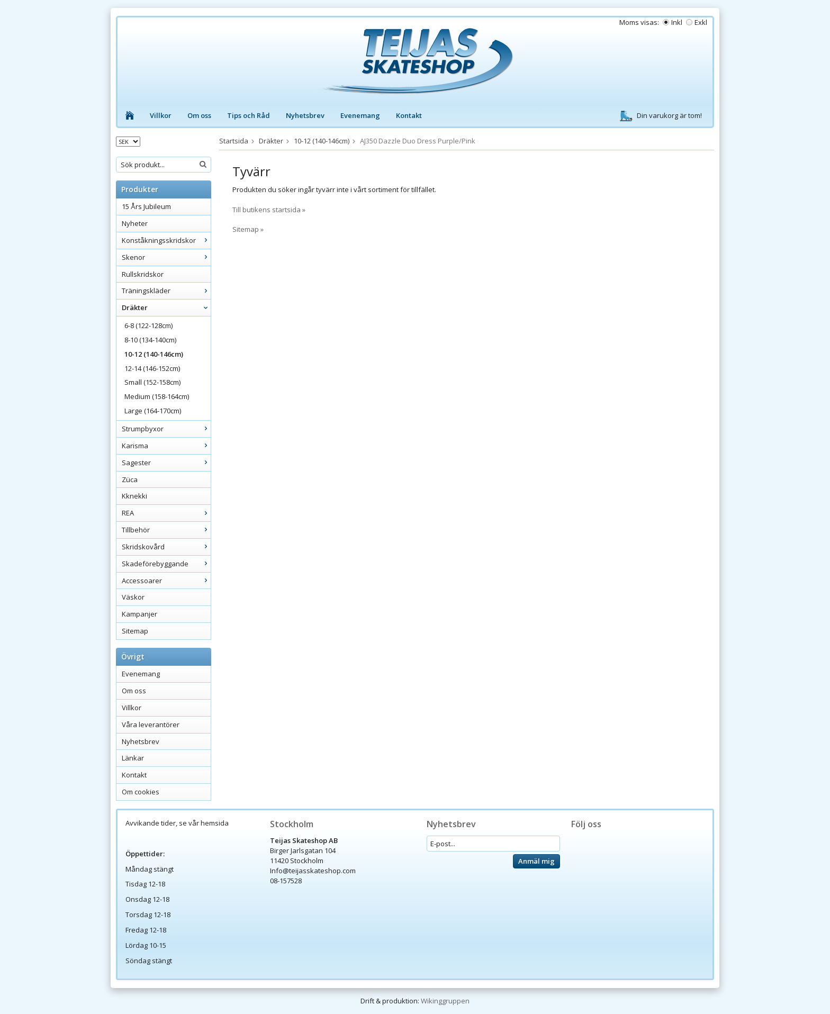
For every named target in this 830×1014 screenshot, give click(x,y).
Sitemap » (248, 229)
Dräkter (166, 307)
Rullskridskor (143, 274)
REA (166, 513)
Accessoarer (166, 580)
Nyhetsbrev (305, 115)
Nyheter (135, 223)
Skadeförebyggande (166, 563)
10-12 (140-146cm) (153, 354)
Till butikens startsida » (268, 209)
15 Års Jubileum (146, 206)
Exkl (700, 22)
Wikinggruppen (445, 1001)
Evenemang (360, 115)
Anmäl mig (536, 861)
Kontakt (409, 115)
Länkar (133, 758)
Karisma (166, 445)
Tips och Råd (248, 115)
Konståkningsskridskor (166, 240)
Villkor (161, 115)
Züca (130, 479)
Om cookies (140, 791)
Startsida (233, 141)
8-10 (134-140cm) (150, 340)
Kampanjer (139, 614)
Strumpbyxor (166, 428)
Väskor (133, 597)
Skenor (166, 257)
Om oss (199, 115)
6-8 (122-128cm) (148, 325)
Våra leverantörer (150, 724)
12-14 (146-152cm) (152, 368)
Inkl (676, 22)
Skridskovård (166, 546)
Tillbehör (166, 530)
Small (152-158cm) (152, 382)
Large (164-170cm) (152, 410)
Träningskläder (166, 290)
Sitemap (135, 631)
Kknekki (134, 496)
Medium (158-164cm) (156, 396)
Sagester (166, 462)
